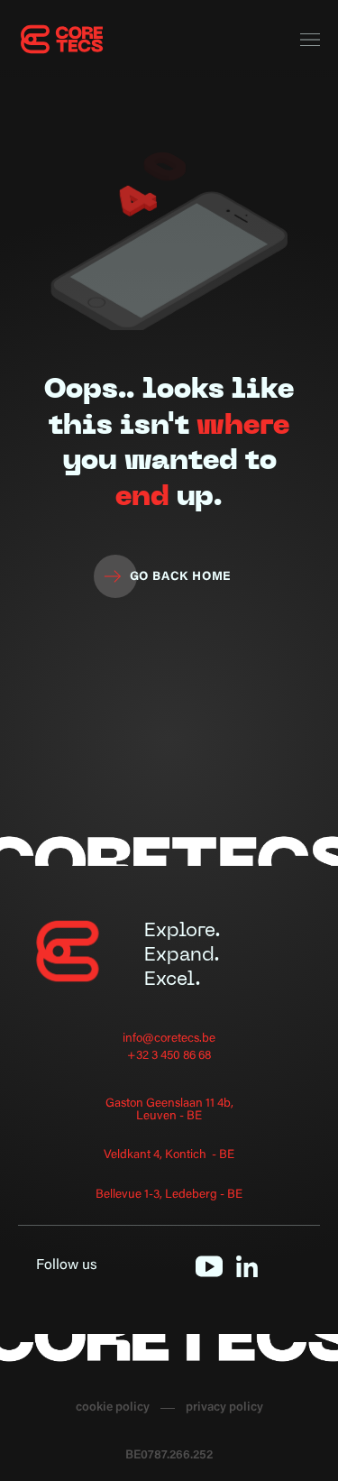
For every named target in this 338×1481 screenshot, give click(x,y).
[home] (63, 39)
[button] (310, 40)
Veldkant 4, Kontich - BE (169, 1156)
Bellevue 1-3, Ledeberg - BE (169, 1195)
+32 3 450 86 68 (169, 1056)
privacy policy (224, 1408)
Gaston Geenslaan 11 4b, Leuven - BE (169, 1111)
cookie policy (113, 1408)
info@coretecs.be (169, 1039)
